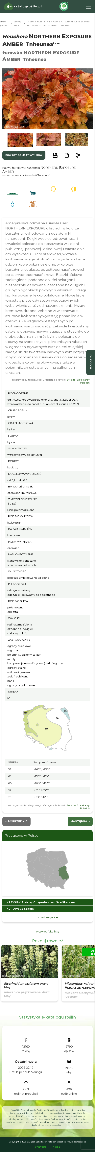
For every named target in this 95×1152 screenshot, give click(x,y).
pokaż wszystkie (47, 917)
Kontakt (40, 1147)
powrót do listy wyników (23, 155)
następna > (80, 821)
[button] (20, 140)
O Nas (56, 1147)
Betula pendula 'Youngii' (25, 1072)
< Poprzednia (16, 821)
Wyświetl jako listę (47, 931)
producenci (90, 362)
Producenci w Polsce (21, 835)
